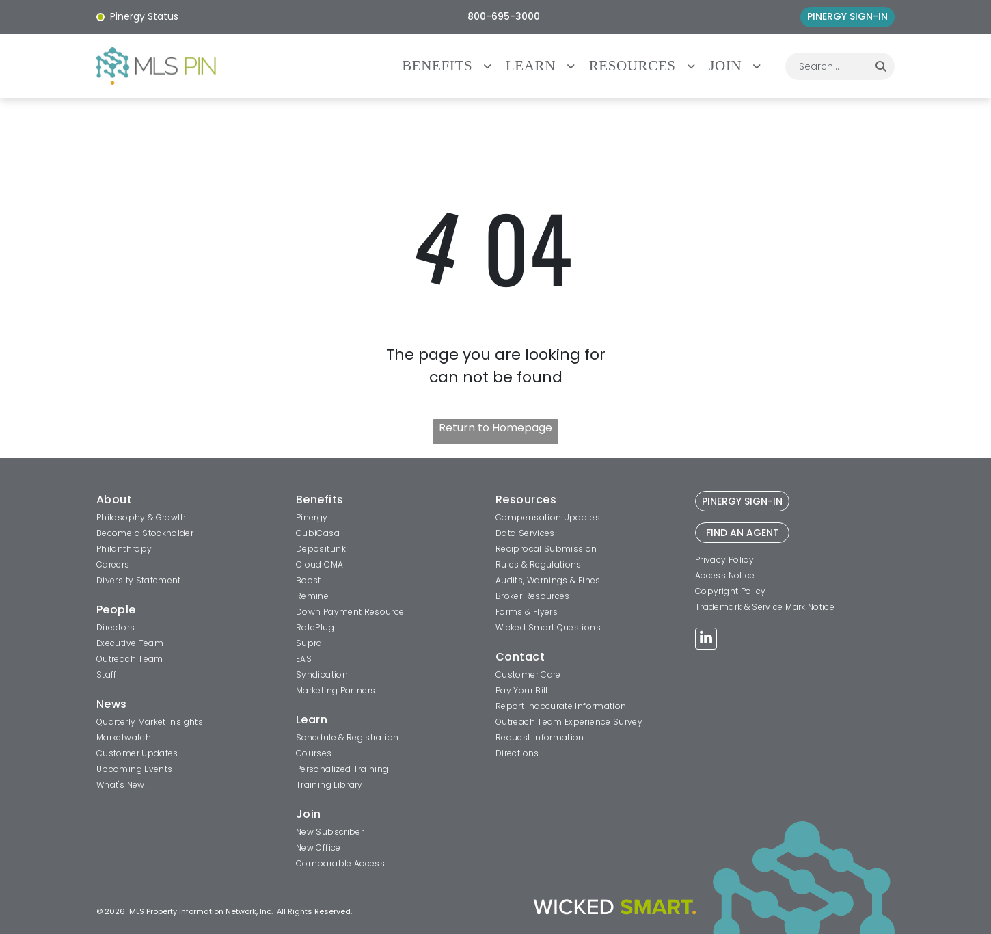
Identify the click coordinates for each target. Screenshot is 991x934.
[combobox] (826, 66)
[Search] (881, 66)
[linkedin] (706, 640)
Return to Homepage (495, 428)
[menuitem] (454, 66)
